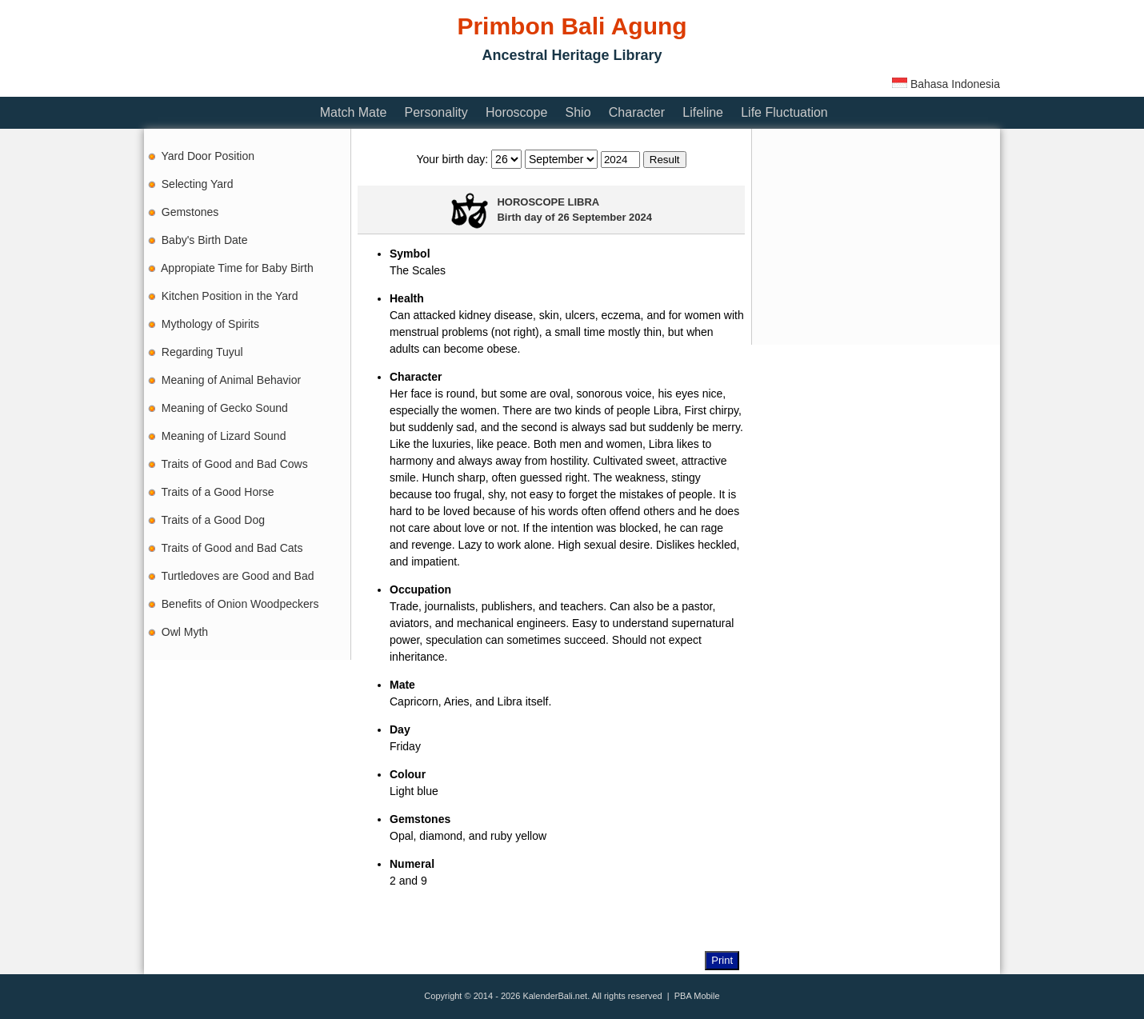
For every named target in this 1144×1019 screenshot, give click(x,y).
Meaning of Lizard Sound (224, 436)
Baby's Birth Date (205, 240)
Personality (436, 112)
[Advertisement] (435, 82)
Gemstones (190, 212)
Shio (578, 112)
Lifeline (702, 112)
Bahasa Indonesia (946, 84)
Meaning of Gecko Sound (225, 408)
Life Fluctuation (784, 112)
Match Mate (353, 112)
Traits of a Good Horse (218, 492)
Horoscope (516, 112)
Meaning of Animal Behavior (231, 380)
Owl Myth (185, 631)
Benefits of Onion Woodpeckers (240, 603)
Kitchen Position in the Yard (230, 296)
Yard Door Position (208, 156)
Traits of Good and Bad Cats (232, 547)
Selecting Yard (198, 184)
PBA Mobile (697, 996)
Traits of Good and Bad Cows (235, 464)
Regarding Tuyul (202, 352)
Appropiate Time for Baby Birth (237, 268)
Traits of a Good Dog (213, 519)
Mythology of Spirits (210, 324)
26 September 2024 (605, 217)
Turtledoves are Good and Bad (238, 575)
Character (637, 112)
